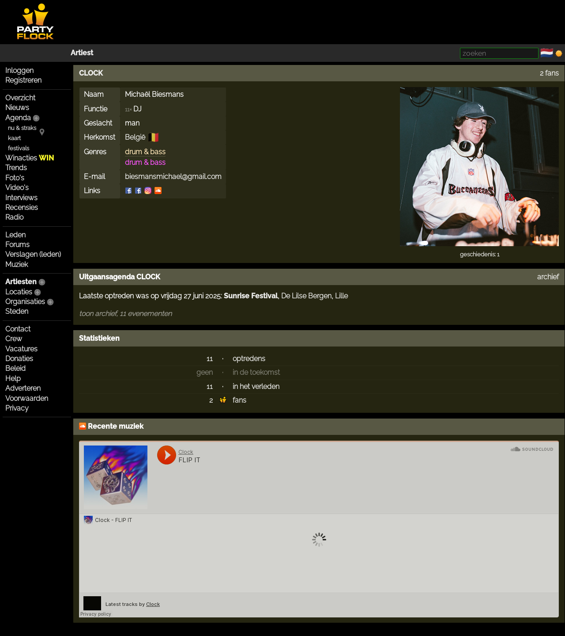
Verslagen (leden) (33, 254)
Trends (16, 168)
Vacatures (21, 349)
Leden (15, 235)
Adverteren (23, 388)
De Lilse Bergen (306, 296)
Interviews (21, 198)
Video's (17, 187)
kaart (14, 138)
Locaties (18, 292)
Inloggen (19, 70)
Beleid (15, 368)
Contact (17, 329)
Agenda (18, 118)
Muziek (16, 264)
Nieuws (17, 107)
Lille (341, 296)
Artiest (82, 53)
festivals (18, 148)
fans (239, 400)
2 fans (549, 73)
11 (210, 358)
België (135, 137)
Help (13, 378)
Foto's (14, 178)
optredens (249, 358)
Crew (13, 339)
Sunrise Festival (251, 296)
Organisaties (25, 301)
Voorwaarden (26, 398)
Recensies (21, 207)
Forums (17, 244)
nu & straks (22, 128)
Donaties (19, 358)
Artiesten (21, 282)
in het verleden (256, 386)
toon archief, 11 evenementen (125, 313)
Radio (14, 217)
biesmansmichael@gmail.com (173, 176)
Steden (16, 311)
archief (548, 277)
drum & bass (145, 152)
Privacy (17, 408)
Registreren (23, 80)
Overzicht (20, 98)
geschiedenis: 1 (479, 254)
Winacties (29, 158)
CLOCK (91, 73)
